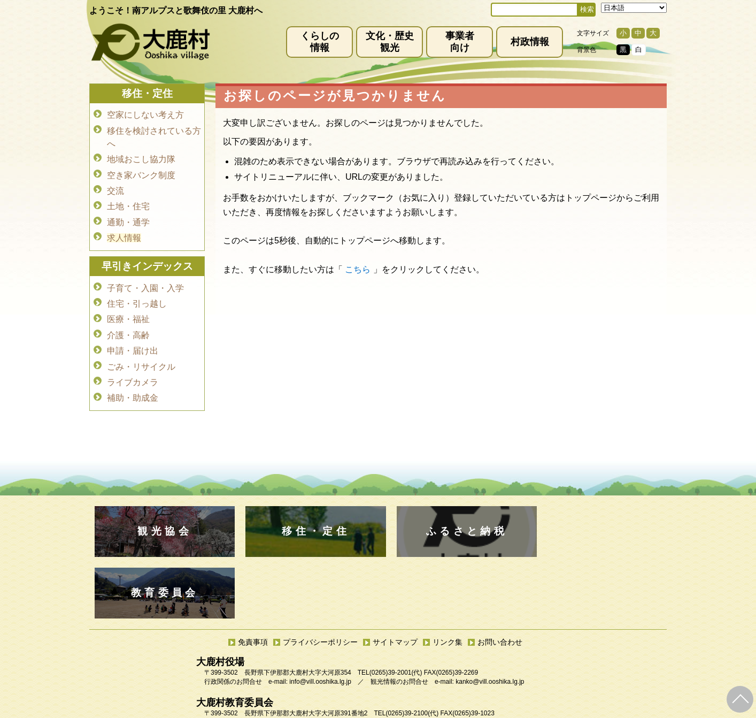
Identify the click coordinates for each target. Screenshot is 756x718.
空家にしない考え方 (145, 114)
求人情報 (124, 232)
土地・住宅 (128, 202)
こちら (358, 269)
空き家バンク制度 (141, 172)
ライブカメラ (132, 371)
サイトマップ (395, 580)
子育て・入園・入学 (145, 281)
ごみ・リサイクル (141, 356)
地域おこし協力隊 (141, 157)
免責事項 (253, 580)
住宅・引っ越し (137, 296)
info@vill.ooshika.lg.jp (320, 620)
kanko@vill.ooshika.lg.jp (490, 620)
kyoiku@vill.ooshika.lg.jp (330, 660)
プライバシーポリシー (320, 580)
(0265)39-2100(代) (411, 651)
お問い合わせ (499, 580)
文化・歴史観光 (390, 41)
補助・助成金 (132, 386)
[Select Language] (634, 8)
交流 (115, 187)
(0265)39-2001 (390, 611)
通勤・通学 (128, 217)
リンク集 (447, 580)
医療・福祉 (128, 311)
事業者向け (459, 41)
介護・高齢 (128, 326)
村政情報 (530, 41)
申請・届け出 (132, 341)
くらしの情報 (319, 41)
